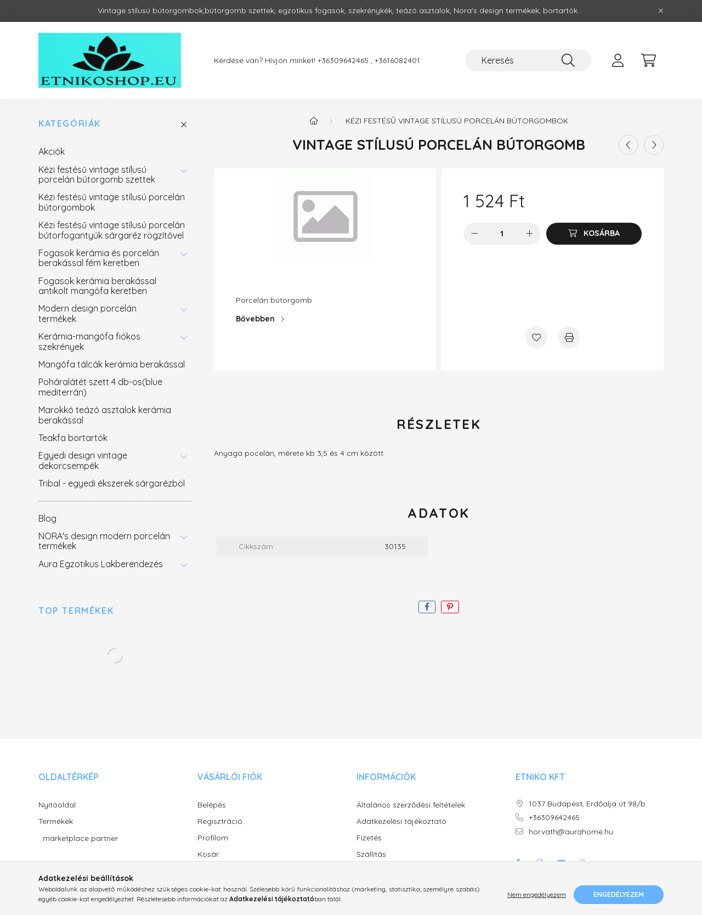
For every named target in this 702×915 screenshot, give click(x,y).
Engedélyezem (618, 894)
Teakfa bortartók (72, 437)
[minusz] (474, 233)
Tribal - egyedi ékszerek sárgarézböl (111, 483)
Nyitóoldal (57, 805)
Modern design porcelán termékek (87, 313)
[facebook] (426, 607)
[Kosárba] (594, 234)
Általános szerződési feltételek (410, 805)
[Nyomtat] (569, 337)
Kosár (208, 854)
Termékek (55, 821)
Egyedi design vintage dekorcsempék (82, 460)
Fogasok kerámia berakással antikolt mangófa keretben (97, 285)
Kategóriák (69, 123)
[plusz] (530, 233)
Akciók (51, 151)
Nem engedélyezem (536, 894)
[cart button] (648, 60)
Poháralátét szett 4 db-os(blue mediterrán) (100, 386)
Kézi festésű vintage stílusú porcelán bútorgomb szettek (96, 174)
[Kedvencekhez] (536, 337)
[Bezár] (661, 11)
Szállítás (371, 854)
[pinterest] (450, 607)
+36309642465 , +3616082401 (369, 60)
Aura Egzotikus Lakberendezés (100, 563)
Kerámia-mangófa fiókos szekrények (89, 341)
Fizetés (369, 838)
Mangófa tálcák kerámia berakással (111, 364)
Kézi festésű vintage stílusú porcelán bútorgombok (111, 201)
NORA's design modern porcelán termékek (104, 540)
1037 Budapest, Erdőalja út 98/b (587, 804)
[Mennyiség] (502, 234)
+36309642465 (554, 817)
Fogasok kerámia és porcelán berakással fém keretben (98, 257)
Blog (47, 518)
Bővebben (255, 319)
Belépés (211, 805)
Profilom (212, 838)
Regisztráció (219, 821)
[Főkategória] (313, 121)
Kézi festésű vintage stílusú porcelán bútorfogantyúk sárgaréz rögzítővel (111, 229)
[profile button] (618, 60)
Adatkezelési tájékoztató (401, 821)
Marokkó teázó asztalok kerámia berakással (104, 414)
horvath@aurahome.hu (571, 832)
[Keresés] (528, 60)
